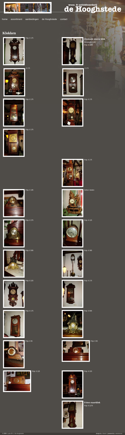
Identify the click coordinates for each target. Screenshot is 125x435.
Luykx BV (10, 433)
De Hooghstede (19, 433)
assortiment (16, 19)
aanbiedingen (32, 19)
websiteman (118, 433)
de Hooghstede (49, 19)
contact (63, 19)
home (5, 19)
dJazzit (104, 433)
